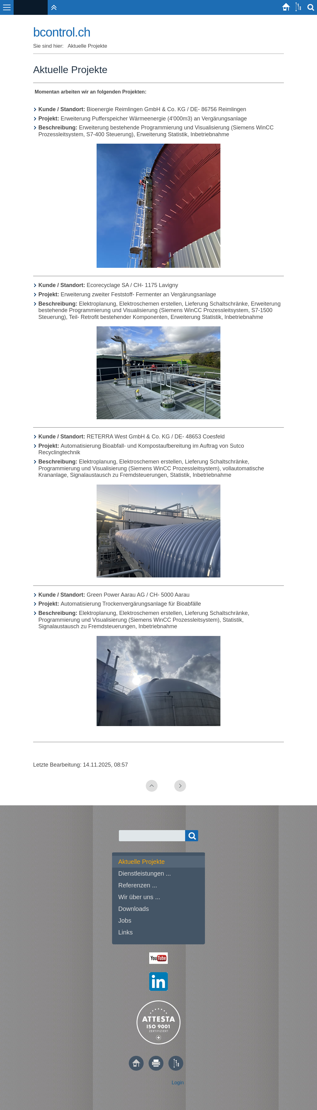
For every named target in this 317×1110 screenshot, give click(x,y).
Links (125, 932)
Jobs (124, 920)
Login (178, 1082)
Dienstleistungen (141, 873)
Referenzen (134, 885)
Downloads (133, 908)
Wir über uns (135, 897)
